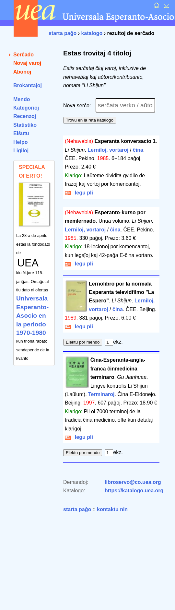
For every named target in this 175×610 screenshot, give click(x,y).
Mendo (21, 99)
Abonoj (22, 72)
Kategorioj (26, 108)
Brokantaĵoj (27, 85)
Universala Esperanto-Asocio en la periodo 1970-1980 (32, 315)
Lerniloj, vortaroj (108, 150)
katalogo (91, 33)
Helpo (20, 142)
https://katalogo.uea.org (134, 490)
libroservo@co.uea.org (133, 482)
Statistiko (25, 125)
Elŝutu (21, 133)
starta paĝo (62, 33)
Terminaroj (101, 394)
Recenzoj (24, 116)
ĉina (138, 150)
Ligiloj (21, 150)
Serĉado (23, 54)
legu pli (79, 192)
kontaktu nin (112, 509)
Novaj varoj (27, 63)
